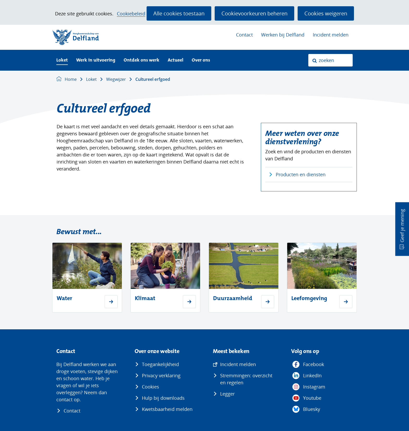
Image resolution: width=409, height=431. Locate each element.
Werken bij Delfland (282, 35)
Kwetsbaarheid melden (167, 409)
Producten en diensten (301, 174)
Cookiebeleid (131, 13)
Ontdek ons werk (141, 60)
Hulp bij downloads (163, 398)
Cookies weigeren (325, 13)
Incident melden (330, 35)
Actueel (175, 60)
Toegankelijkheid (160, 364)
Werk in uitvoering (95, 60)
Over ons (201, 60)
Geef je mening (402, 225)
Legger (227, 394)
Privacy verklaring (161, 375)
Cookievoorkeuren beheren (254, 13)
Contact (244, 35)
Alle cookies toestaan (178, 13)
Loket (62, 60)
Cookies (150, 387)
